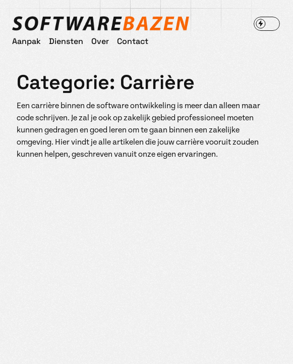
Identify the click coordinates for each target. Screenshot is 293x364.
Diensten (66, 40)
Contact (132, 40)
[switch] (267, 24)
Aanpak (26, 40)
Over (100, 40)
